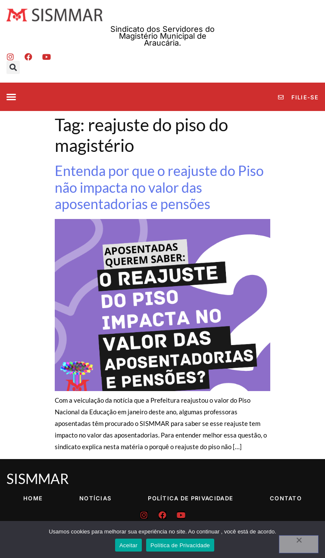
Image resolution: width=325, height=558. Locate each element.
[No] (299, 544)
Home (33, 498)
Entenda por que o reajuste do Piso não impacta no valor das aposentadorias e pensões (159, 187)
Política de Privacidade (190, 498)
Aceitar (128, 545)
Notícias (95, 498)
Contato (286, 498)
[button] (13, 67)
